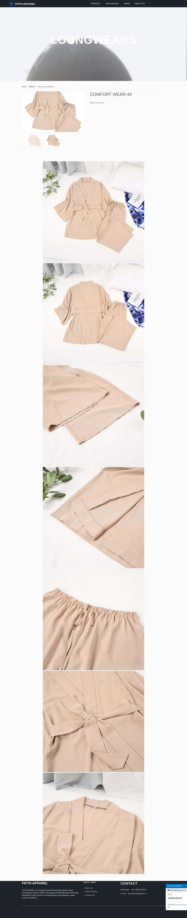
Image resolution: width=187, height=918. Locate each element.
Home (24, 87)
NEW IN (32, 87)
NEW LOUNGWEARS (45, 87)
